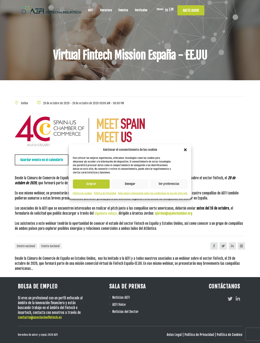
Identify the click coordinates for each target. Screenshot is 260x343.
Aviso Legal (174, 334)
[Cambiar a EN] (207, 9)
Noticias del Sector (125, 311)
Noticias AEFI (121, 297)
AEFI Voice (119, 304)
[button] (185, 150)
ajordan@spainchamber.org (173, 213)
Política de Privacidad (105, 193)
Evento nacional (26, 246)
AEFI (119, 9)
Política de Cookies (229, 334)
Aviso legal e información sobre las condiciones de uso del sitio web (152, 193)
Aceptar (91, 184)
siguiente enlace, (106, 213)
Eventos (154, 9)
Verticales (173, 9)
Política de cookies (82, 193)
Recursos (135, 9)
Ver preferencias (169, 184)
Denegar (130, 184)
